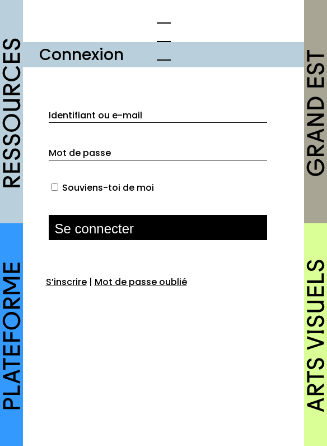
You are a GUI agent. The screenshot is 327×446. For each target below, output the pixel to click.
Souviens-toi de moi (108, 187)
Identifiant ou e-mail (95, 115)
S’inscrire (66, 281)
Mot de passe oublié (141, 281)
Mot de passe (80, 152)
